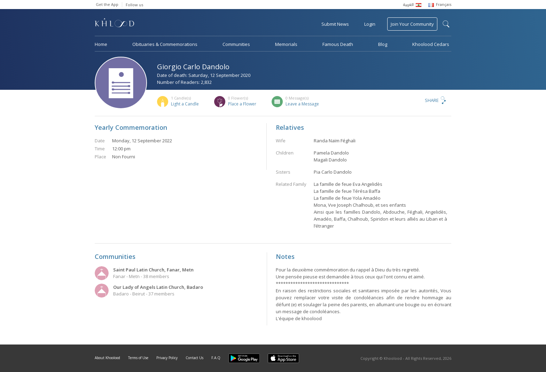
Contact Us (194, 357)
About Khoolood (107, 357)
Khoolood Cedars (430, 44)
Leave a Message (302, 104)
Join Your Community (412, 24)
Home (101, 44)
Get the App (107, 4)
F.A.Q (215, 357)
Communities (236, 44)
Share (432, 100)
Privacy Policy (167, 357)
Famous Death (337, 44)
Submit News (335, 24)
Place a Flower (242, 104)
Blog (382, 44)
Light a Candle (185, 104)
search (446, 24)
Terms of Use (138, 357)
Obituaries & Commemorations (164, 44)
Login (369, 24)
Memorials (286, 44)
